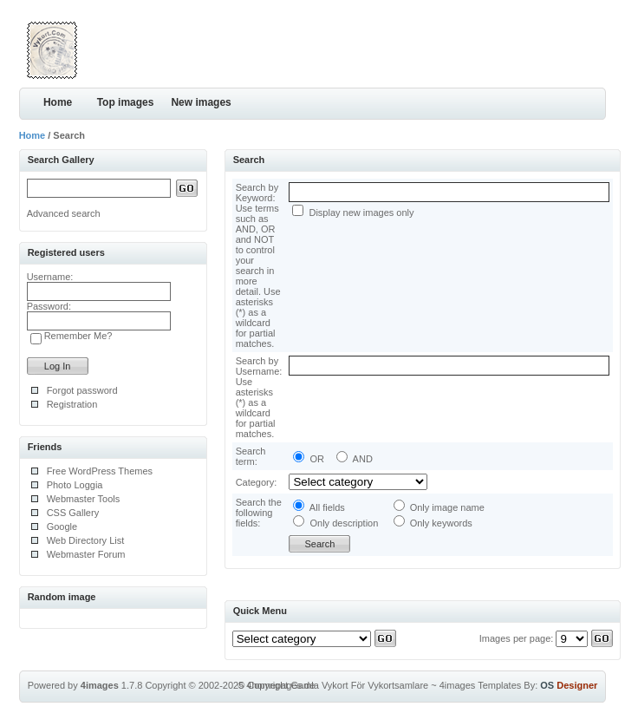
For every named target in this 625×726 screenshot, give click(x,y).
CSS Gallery (73, 512)
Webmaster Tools (83, 499)
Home (57, 102)
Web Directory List (86, 540)
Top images (125, 102)
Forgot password (82, 390)
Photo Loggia (75, 485)
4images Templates (480, 685)
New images (201, 102)
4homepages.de (280, 685)
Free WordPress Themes (100, 471)
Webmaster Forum (86, 554)
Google (62, 526)
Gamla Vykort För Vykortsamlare (359, 685)
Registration (72, 404)
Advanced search (64, 213)
